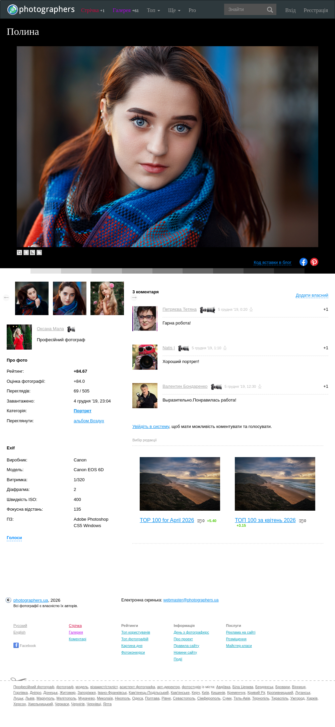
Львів (30, 698)
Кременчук (236, 692)
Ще (174, 10)
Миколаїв (105, 698)
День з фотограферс (191, 632)
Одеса (137, 698)
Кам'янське (180, 692)
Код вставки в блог (272, 262)
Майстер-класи (239, 646)
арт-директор (168, 687)
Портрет (82, 410)
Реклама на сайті (241, 632)
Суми (226, 698)
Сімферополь (208, 698)
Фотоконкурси (133, 652)
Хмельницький (40, 704)
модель (82, 687)
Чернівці (94, 704)
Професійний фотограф (33, 687)
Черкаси (62, 704)
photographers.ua (30, 600)
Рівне (166, 698)
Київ (205, 692)
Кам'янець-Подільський (149, 692)
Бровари (282, 687)
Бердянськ (264, 687)
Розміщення (236, 639)
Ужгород (297, 698)
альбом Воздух (89, 420)
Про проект (183, 639)
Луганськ (302, 692)
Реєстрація (316, 10)
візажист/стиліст (103, 687)
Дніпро (35, 692)
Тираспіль (279, 698)
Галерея (126, 10)
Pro (192, 10)
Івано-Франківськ (112, 692)
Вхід (290, 10)
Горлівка (20, 692)
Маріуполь (45, 698)
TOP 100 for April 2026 (167, 520)
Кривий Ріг (256, 692)
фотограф (64, 687)
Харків (312, 698)
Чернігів (77, 704)
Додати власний (312, 295)
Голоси (14, 537)
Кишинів (218, 692)
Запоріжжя (87, 692)
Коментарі (77, 639)
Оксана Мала (50, 328)
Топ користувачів (135, 632)
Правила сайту (186, 646)
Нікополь (122, 698)
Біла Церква (242, 687)
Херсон (19, 704)
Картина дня (131, 646)
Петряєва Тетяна (179, 309)
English (19, 632)
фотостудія (191, 687)
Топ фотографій (134, 639)
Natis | (168, 347)
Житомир (67, 692)
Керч (196, 692)
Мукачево (86, 698)
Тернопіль (260, 698)
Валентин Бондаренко (184, 386)
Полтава (152, 698)
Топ (153, 10)
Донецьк (50, 692)
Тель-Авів (241, 698)
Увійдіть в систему (150, 426)
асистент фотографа (137, 687)
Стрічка (93, 10)
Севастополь (184, 698)
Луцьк (18, 698)
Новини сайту (185, 652)
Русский (20, 626)
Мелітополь (66, 698)
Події (178, 659)
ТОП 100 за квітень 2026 (265, 520)
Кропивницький (280, 692)
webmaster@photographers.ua (191, 600)
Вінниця (299, 687)
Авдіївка (223, 687)
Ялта (107, 704)
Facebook (24, 646)
